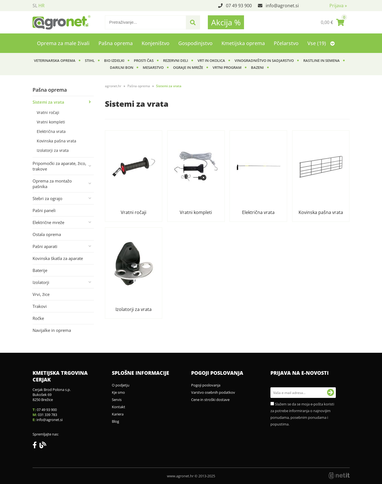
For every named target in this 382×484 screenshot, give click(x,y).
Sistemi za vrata (48, 102)
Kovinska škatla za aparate (58, 258)
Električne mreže (48, 222)
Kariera (118, 414)
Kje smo (118, 392)
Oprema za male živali (63, 43)
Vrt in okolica (211, 60)
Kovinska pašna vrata (56, 141)
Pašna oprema (115, 43)
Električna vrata (51, 131)
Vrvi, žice (41, 294)
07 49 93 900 (239, 6)
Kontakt (118, 406)
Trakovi (40, 306)
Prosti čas (144, 60)
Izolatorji (41, 282)
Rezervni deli (175, 60)
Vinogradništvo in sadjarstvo (264, 60)
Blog (115, 421)
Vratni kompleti (51, 122)
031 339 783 (47, 414)
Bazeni (257, 67)
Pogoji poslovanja (205, 385)
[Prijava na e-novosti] (330, 392)
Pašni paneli (44, 210)
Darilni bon (121, 67)
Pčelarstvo (286, 43)
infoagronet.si (282, 6)
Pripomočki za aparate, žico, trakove (59, 166)
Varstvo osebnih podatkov (213, 392)
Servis (117, 399)
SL (35, 6)
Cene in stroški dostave (210, 399)
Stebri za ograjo (47, 198)
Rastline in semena (321, 60)
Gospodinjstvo (195, 43)
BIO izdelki (114, 60)
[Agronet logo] (61, 22)
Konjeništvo (155, 43)
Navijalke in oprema (52, 330)
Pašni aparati (45, 246)
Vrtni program (227, 67)
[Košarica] (332, 22)
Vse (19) (321, 43)
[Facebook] (36, 446)
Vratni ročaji (48, 112)
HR (41, 6)
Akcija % (226, 22)
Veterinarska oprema (54, 60)
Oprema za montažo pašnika (52, 183)
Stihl (90, 60)
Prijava (338, 6)
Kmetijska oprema (243, 43)
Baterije (40, 270)
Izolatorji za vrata (53, 150)
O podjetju (120, 385)
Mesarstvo (153, 67)
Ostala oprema (47, 234)
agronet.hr (113, 86)
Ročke (38, 318)
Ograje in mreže (188, 67)
